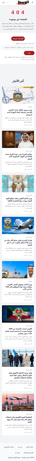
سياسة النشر (29, 447)
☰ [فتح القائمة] (32, 2)
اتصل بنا (17, 452)
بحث (29, 53)
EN (3, 2)
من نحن (20, 447)
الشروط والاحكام (28, 452)
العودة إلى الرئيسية (18, 38)
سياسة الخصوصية (9, 447)
